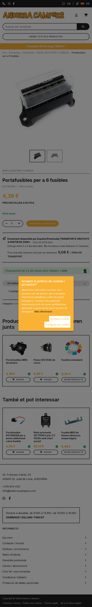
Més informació (43, 311)
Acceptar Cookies (59, 318)
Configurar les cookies (57, 324)
